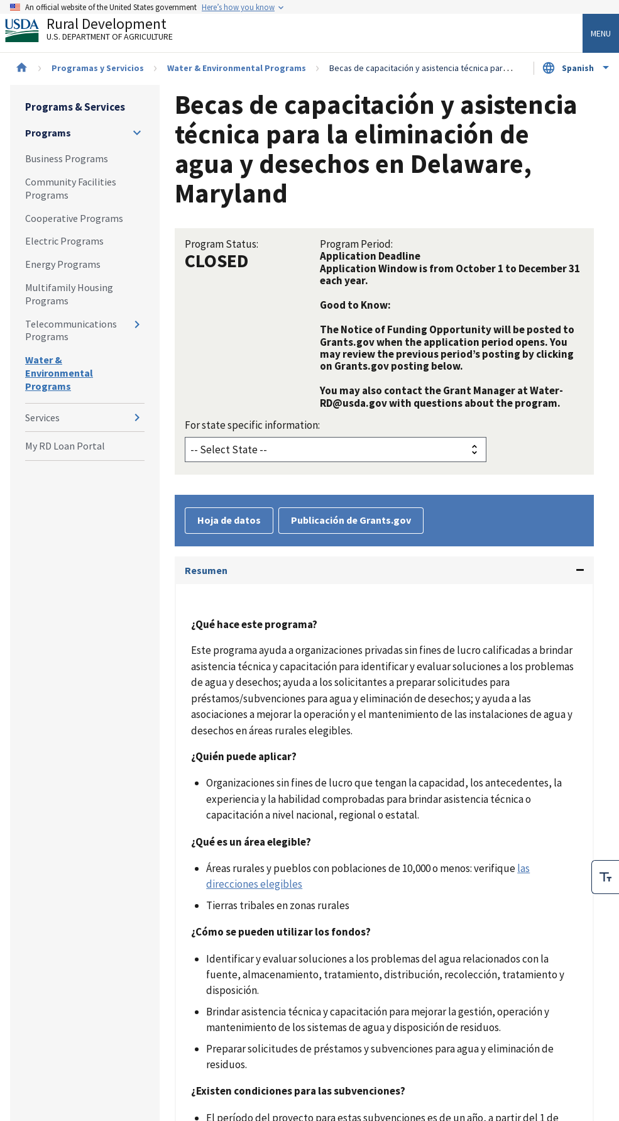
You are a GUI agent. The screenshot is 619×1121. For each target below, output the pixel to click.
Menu (601, 33)
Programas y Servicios (98, 68)
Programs (48, 132)
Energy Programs (63, 264)
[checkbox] (605, 877)
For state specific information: (252, 425)
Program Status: (221, 244)
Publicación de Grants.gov (351, 520)
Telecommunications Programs (71, 330)
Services (42, 417)
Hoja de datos (229, 520)
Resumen (206, 570)
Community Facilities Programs (70, 188)
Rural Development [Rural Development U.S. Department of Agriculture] (99, 32)
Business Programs (66, 158)
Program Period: (356, 244)
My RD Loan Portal (65, 445)
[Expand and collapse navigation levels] (137, 132)
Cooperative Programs (74, 218)
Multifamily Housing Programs (69, 294)
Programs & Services (75, 107)
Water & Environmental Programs (236, 68)
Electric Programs (64, 241)
